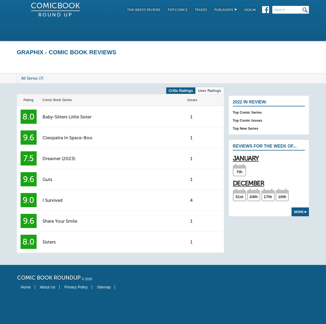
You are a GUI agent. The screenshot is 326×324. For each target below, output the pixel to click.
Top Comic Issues (247, 120)
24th (254, 196)
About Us (47, 287)
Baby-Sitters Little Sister (66, 116)
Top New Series (245, 128)
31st (239, 196)
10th (282, 196)
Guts (47, 179)
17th (268, 196)
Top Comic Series (247, 112)
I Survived (52, 200)
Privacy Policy (76, 287)
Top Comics (178, 10)
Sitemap (104, 287)
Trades (201, 10)
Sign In (250, 10)
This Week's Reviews (143, 10)
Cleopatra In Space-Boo (67, 137)
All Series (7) (32, 78)
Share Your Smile (59, 221)
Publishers (225, 10)
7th (239, 171)
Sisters (49, 242)
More (300, 212)
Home (26, 287)
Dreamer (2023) (58, 158)
